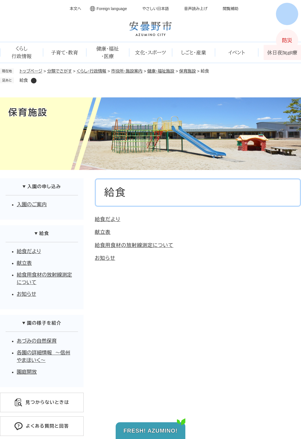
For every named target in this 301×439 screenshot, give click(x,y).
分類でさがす (59, 71)
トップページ (31, 71)
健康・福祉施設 (160, 71)
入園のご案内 (32, 204)
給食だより (107, 219)
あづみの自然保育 (37, 341)
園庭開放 (27, 372)
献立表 (103, 232)
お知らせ (105, 258)
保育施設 (187, 71)
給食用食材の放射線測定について (134, 245)
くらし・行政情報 (91, 71)
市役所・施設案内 (127, 71)
